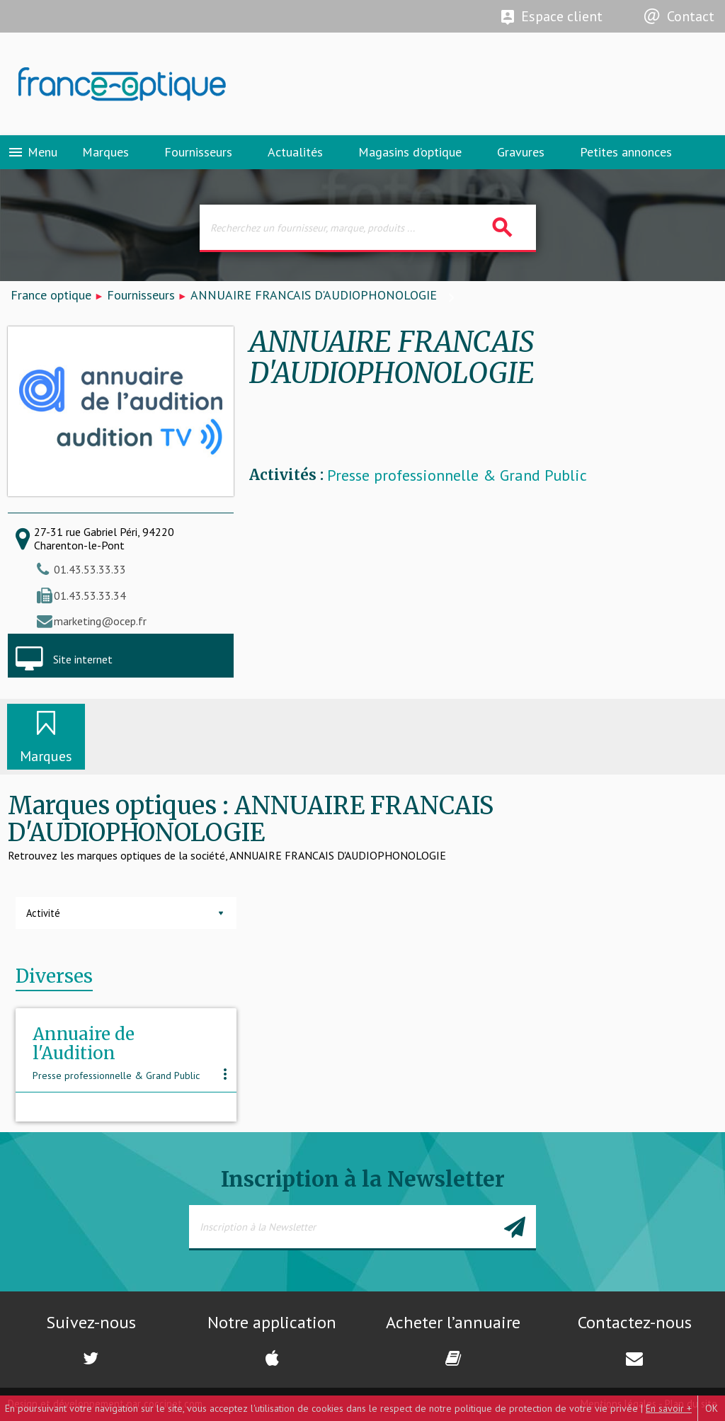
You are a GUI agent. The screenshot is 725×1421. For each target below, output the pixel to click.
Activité (43, 913)
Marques (105, 152)
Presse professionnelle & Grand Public (457, 475)
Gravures (520, 152)
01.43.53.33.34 (90, 595)
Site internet (83, 659)
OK (711, 1408)
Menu (32, 152)
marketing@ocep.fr (100, 621)
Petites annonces (626, 152)
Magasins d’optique (410, 152)
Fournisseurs (198, 152)
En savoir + (669, 1408)
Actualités (295, 152)
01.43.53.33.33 (90, 569)
